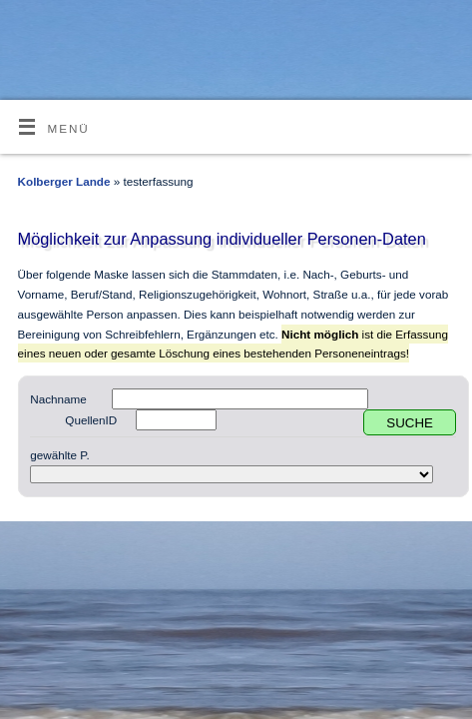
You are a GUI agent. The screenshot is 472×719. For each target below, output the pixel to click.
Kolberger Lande (64, 181)
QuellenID (91, 419)
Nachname (58, 398)
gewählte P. (60, 454)
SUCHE (409, 422)
